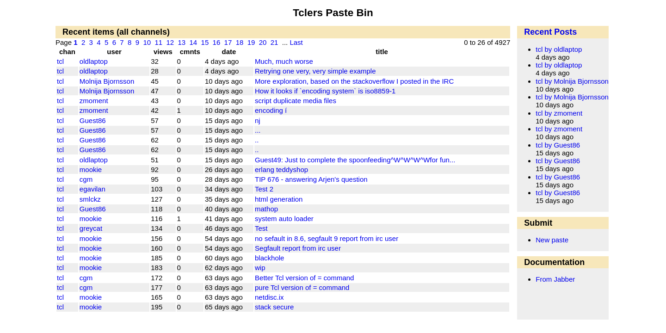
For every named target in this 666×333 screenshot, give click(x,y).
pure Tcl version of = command (302, 287)
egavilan (92, 189)
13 (181, 42)
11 (158, 42)
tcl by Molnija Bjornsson (572, 81)
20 (263, 42)
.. (257, 140)
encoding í (271, 110)
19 (251, 42)
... (258, 130)
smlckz (90, 199)
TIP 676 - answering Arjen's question (311, 179)
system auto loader (284, 218)
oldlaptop (94, 61)
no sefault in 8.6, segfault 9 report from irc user (326, 238)
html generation (278, 199)
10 (147, 42)
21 (274, 42)
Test (261, 228)
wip (260, 267)
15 (205, 42)
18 (240, 42)
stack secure (274, 307)
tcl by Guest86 (558, 145)
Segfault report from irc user (298, 248)
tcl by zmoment (559, 113)
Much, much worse (284, 61)
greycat (91, 228)
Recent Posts (550, 32)
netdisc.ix (269, 297)
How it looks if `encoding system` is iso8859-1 (325, 91)
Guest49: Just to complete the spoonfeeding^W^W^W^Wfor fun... (355, 160)
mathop (266, 209)
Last (296, 42)
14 (193, 42)
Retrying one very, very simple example (315, 71)
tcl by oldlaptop (559, 49)
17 (228, 42)
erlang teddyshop (281, 169)
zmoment (94, 101)
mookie (91, 169)
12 (170, 42)
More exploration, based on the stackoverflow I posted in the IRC (354, 81)
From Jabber (555, 279)
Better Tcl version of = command (304, 278)
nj (257, 120)
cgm (86, 179)
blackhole (269, 258)
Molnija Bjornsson (107, 81)
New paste (552, 240)
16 (217, 42)
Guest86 (93, 120)
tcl (60, 61)
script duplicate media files (295, 101)
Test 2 (264, 189)
